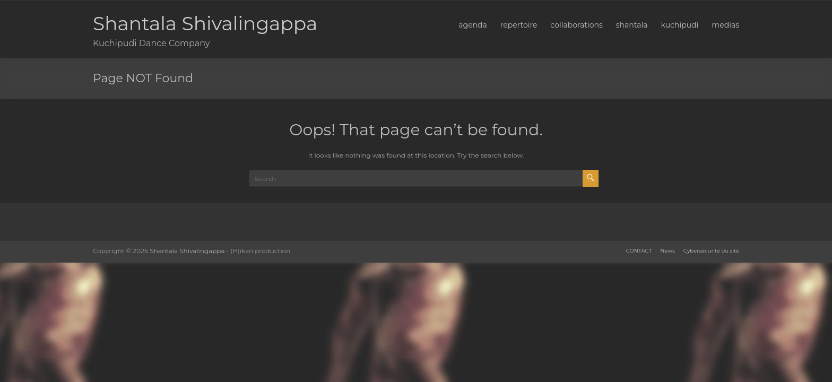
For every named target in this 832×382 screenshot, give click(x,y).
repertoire (519, 25)
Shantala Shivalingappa (205, 23)
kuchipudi (680, 25)
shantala (632, 25)
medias (725, 25)
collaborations (576, 25)
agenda (472, 25)
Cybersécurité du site (711, 250)
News (667, 250)
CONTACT (639, 250)
